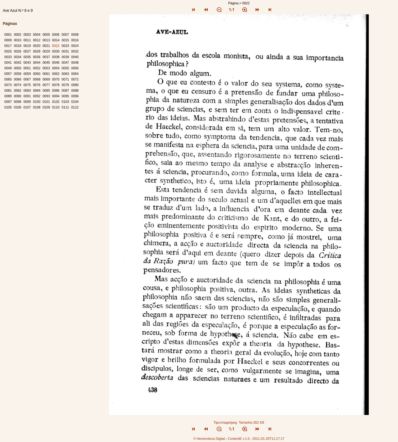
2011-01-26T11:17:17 (268, 438)
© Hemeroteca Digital (209, 438)
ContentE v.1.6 (239, 438)
